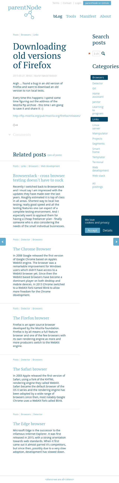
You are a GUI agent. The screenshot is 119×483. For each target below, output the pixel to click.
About (105, 16)
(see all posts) (54, 154)
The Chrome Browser (32, 249)
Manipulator (99, 133)
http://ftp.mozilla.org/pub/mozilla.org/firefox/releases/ (47, 116)
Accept (92, 230)
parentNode (24, 8)
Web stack (98, 175)
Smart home (96, 150)
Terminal (97, 162)
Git (94, 88)
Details (107, 230)
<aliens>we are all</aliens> (59, 479)
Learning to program (97, 110)
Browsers (26, 34)
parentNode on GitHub (97, 2)
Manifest (88, 16)
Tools (71, 16)
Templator (98, 157)
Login (78, 3)
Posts (16, 34)
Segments (98, 143)
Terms (56, 3)
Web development (50, 166)
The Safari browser (30, 369)
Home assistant (98, 95)
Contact (67, 3)
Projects (97, 138)
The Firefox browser (31, 317)
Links (35, 34)
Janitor (96, 102)
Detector (25, 239)
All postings (97, 185)
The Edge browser (29, 423)
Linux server (96, 126)
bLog (57, 16)
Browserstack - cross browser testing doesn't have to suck (39, 178)
